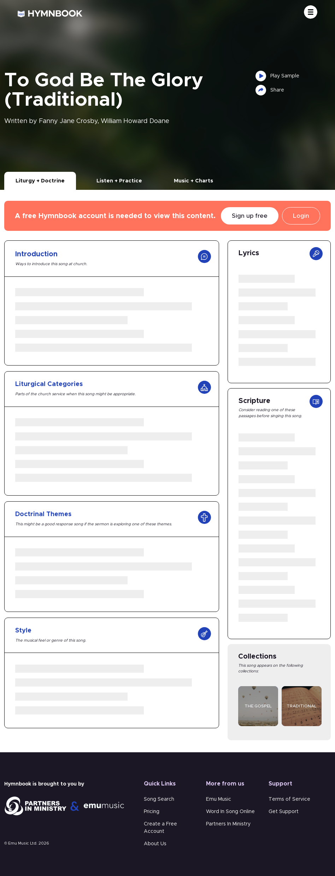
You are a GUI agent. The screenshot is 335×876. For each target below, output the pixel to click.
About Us (155, 843)
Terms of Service (289, 799)
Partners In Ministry (228, 824)
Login (301, 216)
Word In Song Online (230, 811)
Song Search (159, 799)
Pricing (151, 811)
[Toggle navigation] (310, 12)
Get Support (284, 811)
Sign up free (250, 216)
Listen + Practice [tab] (119, 180)
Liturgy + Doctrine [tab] (40, 180)
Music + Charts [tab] (193, 180)
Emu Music (218, 799)
